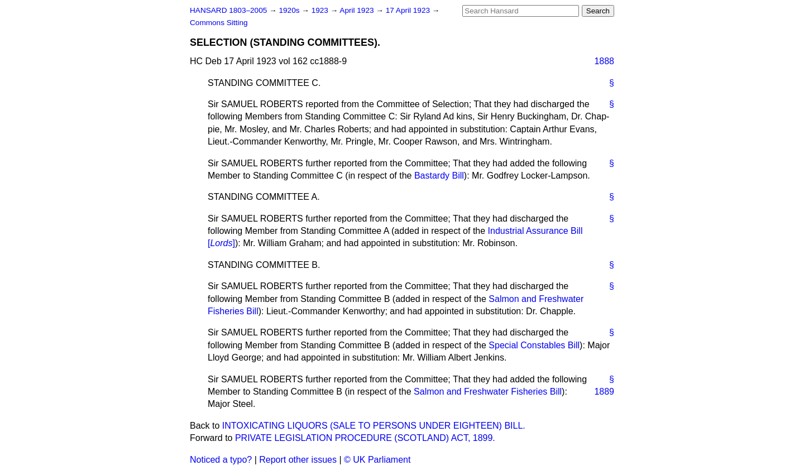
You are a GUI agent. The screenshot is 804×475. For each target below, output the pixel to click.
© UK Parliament (377, 459)
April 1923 (357, 10)
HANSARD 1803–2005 (228, 10)
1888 (604, 61)
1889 (604, 391)
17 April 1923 (409, 10)
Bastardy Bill (439, 175)
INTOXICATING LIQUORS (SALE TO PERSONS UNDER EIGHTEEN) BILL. (373, 425)
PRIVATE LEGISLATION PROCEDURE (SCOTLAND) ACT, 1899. (365, 438)
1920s (290, 10)
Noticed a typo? (221, 459)
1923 (321, 10)
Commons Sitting (219, 22)
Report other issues (298, 459)
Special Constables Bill (534, 345)
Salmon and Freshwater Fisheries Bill (488, 391)
